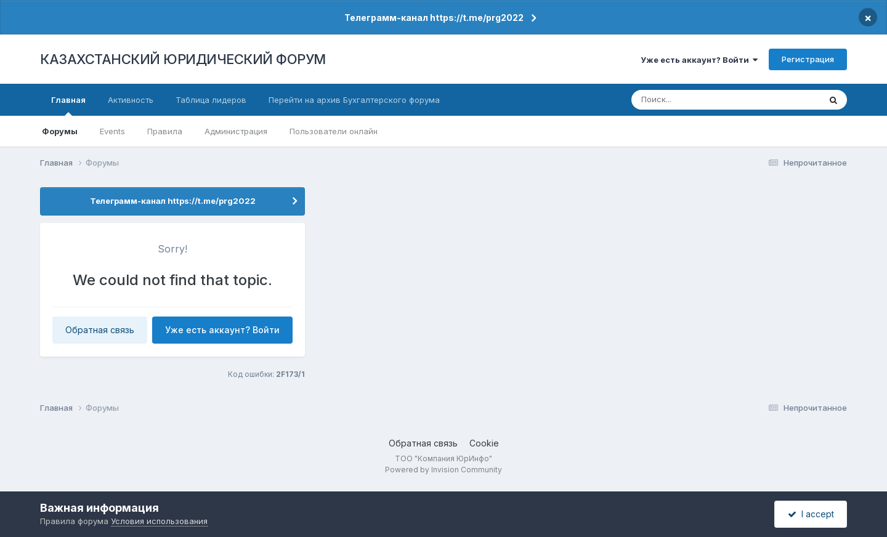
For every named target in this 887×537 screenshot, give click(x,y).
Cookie (484, 443)
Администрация (236, 131)
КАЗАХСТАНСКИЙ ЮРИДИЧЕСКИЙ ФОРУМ (183, 59)
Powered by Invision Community (443, 469)
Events (112, 131)
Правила (164, 131)
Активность (130, 100)
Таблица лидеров (211, 100)
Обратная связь (99, 330)
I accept (811, 514)
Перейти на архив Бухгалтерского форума (354, 100)
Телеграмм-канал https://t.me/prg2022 (434, 17)
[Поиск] (703, 100)
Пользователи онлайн (334, 131)
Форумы (60, 131)
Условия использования (159, 521)
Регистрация (808, 59)
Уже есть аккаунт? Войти (699, 60)
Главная (68, 105)
